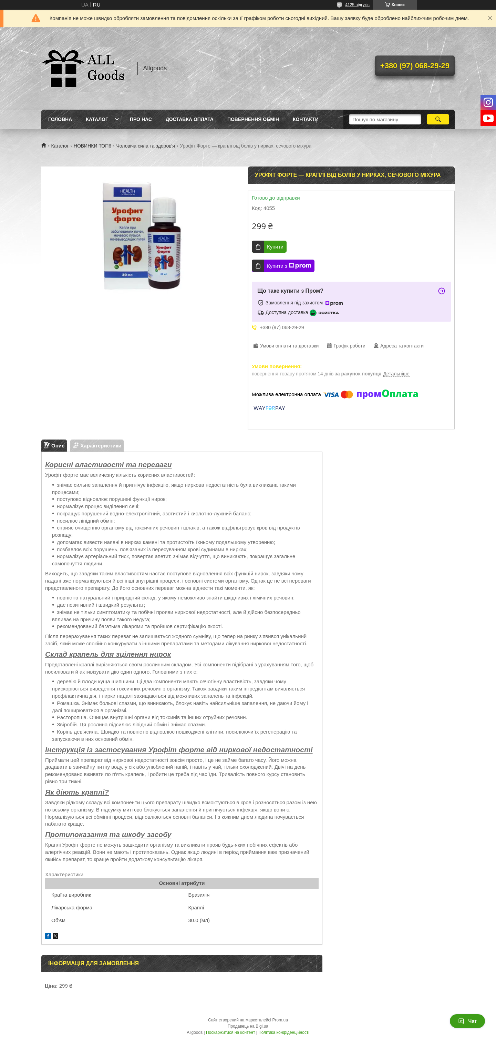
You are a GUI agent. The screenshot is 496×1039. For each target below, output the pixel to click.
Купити (275, 247)
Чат (467, 1021)
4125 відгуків (357, 4)
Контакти (306, 119)
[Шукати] (438, 119)
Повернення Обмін (253, 119)
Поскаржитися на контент (230, 1032)
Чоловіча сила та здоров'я (145, 146)
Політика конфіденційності (283, 1032)
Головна (60, 119)
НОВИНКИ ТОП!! (92, 146)
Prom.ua (280, 1020)
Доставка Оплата (190, 119)
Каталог (97, 119)
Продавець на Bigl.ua (248, 1026)
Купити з (289, 266)
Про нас (141, 119)
